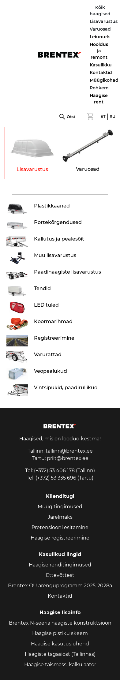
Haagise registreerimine (60, 538)
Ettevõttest (60, 575)
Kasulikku (101, 65)
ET (103, 116)
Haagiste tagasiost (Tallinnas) (60, 654)
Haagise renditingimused (60, 565)
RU (112, 116)
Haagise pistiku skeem (60, 633)
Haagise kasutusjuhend (60, 644)
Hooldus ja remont (99, 51)
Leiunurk (100, 36)
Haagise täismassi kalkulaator (60, 664)
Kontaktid (101, 72)
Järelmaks (60, 517)
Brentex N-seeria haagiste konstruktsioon (60, 623)
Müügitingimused (60, 507)
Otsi (71, 116)
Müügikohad (104, 80)
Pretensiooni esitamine (60, 527)
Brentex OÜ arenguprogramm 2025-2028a (60, 585)
